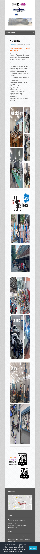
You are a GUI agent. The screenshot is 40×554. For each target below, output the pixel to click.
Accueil (19, 43)
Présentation (25, 43)
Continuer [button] (33, 548)
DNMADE (12, 462)
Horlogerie (13, 464)
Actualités (13, 44)
